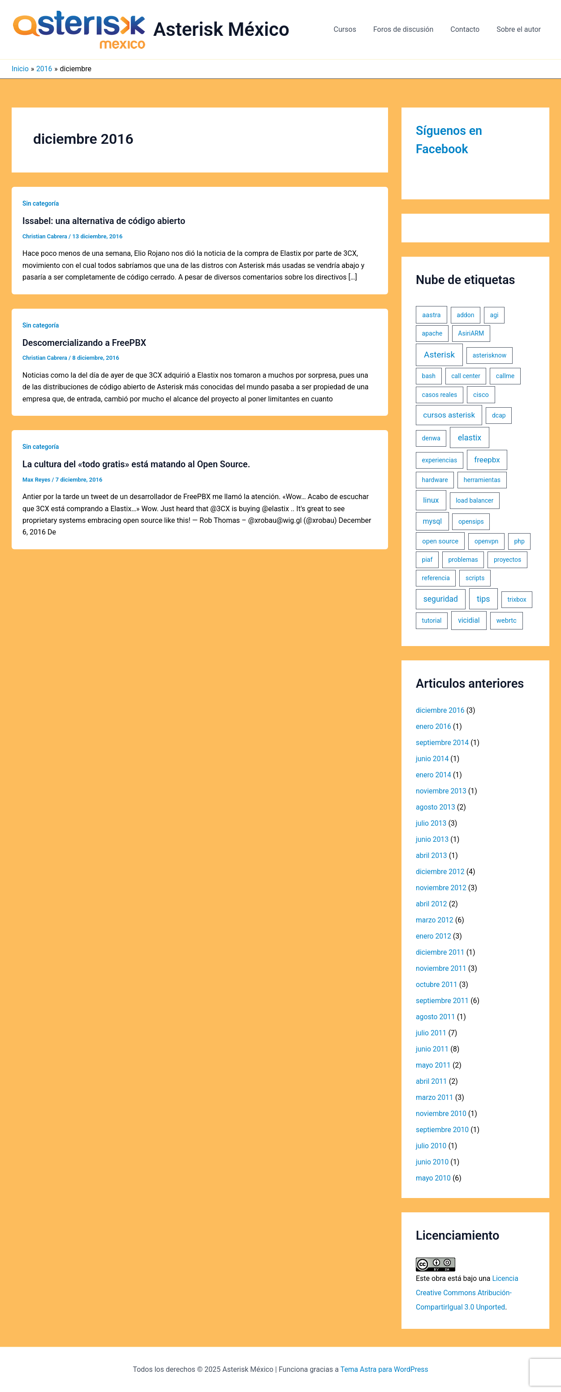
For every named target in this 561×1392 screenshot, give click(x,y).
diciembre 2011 (440, 952)
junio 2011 (432, 1049)
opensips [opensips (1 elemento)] (471, 521)
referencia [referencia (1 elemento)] (436, 578)
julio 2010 (431, 1146)
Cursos (354, 29)
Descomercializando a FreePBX (85, 342)
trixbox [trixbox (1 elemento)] (516, 599)
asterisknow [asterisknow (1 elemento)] (490, 355)
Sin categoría (41, 203)
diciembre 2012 (440, 871)
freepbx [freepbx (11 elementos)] (487, 459)
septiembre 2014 (443, 742)
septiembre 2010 (443, 1129)
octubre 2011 (437, 984)
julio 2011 (431, 1033)
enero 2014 (434, 775)
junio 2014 (432, 758)
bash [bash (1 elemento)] (429, 375)
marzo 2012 (435, 920)
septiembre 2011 (443, 1000)
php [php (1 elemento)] (519, 541)
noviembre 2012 (441, 887)
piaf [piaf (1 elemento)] (427, 559)
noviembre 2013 (441, 791)
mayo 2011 (433, 1065)
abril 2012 (432, 904)
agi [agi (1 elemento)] (494, 315)
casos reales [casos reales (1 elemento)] (439, 394)
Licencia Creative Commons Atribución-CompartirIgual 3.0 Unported (467, 1292)
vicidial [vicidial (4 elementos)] (468, 620)
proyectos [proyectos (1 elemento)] (507, 559)
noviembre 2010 (441, 1113)
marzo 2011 (435, 1097)
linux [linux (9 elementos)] (431, 500)
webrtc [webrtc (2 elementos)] (506, 620)
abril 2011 (432, 1081)
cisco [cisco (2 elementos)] (481, 395)
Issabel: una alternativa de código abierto (105, 220)
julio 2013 (431, 823)
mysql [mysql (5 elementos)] (432, 521)
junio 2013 (432, 839)
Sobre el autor (520, 29)
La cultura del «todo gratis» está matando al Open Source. (138, 463)
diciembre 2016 (440, 710)
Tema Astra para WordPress (384, 1369)
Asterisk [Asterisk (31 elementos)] (439, 354)
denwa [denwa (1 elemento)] (431, 438)
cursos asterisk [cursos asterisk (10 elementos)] (449, 414)
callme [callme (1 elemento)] (505, 375)
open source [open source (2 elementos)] (440, 541)
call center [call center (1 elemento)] (465, 375)
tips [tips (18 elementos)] (483, 598)
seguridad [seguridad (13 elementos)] (440, 599)
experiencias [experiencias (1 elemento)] (439, 460)
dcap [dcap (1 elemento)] (499, 415)
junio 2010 (432, 1162)
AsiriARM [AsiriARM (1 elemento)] (471, 333)
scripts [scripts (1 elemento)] (475, 578)
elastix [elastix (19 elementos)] (470, 437)
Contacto (468, 29)
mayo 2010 (433, 1178)
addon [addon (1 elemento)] (465, 315)
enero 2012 (434, 936)
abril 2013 (432, 855)
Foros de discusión (410, 29)
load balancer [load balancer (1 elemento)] (474, 500)
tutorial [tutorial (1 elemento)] (432, 620)
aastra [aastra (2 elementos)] (431, 315)
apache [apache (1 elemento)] (432, 333)
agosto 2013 (436, 807)
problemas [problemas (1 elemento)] (463, 559)
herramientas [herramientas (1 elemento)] (482, 479)
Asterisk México (221, 29)
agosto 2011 (436, 1017)
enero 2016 (434, 726)
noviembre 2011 (441, 968)
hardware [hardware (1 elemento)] (435, 479)
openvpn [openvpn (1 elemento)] (486, 541)
